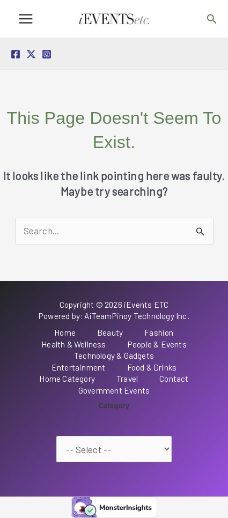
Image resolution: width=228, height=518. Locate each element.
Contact (173, 378)
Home (65, 332)
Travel (127, 378)
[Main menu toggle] (26, 19)
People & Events (157, 344)
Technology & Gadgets (114, 355)
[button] (212, 19)
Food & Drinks (152, 367)
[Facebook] (15, 54)
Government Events (114, 390)
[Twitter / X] (31, 54)
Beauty (110, 332)
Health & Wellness (73, 344)
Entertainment (79, 367)
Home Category (67, 378)
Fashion (158, 332)
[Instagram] (47, 54)
